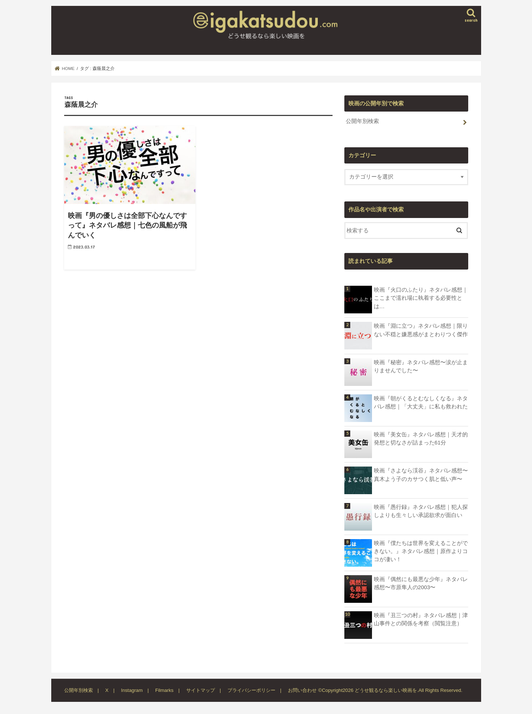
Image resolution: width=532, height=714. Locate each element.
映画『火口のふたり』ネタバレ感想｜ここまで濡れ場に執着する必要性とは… (421, 298)
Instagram (132, 690)
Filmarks (164, 690)
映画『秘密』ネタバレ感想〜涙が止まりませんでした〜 (421, 366)
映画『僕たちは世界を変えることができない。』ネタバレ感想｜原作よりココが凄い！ (421, 551)
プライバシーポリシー (251, 690)
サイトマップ (200, 690)
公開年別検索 (362, 121)
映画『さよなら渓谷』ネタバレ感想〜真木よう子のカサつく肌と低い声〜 (421, 475)
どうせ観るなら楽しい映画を (386, 690)
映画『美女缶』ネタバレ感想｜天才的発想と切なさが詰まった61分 (421, 439)
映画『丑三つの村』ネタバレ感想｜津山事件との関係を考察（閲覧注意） (421, 619)
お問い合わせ (302, 690)
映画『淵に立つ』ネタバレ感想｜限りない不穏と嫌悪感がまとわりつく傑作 (421, 330)
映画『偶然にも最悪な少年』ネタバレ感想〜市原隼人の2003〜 (421, 583)
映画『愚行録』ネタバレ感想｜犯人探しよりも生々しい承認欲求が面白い (421, 511)
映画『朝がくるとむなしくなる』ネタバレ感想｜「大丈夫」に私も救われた (421, 402)
